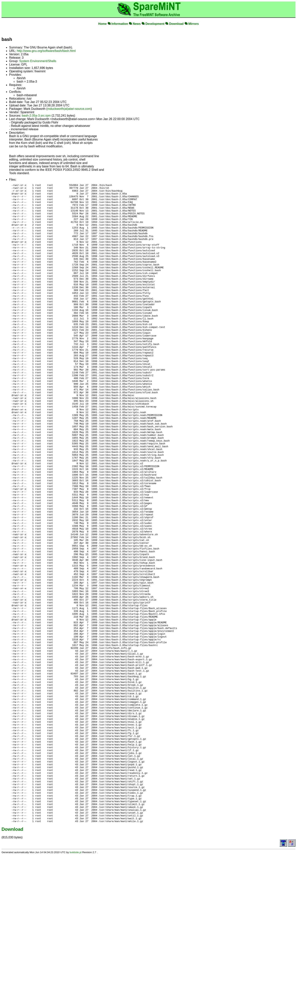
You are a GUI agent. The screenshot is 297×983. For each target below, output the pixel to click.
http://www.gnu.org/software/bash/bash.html (46, 50)
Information (119, 23)
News (137, 23)
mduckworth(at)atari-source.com (69, 108)
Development (154, 23)
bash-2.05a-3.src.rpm (36, 115)
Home (102, 23)
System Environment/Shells (37, 61)
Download (176, 23)
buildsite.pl (75, 980)
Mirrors (193, 23)
